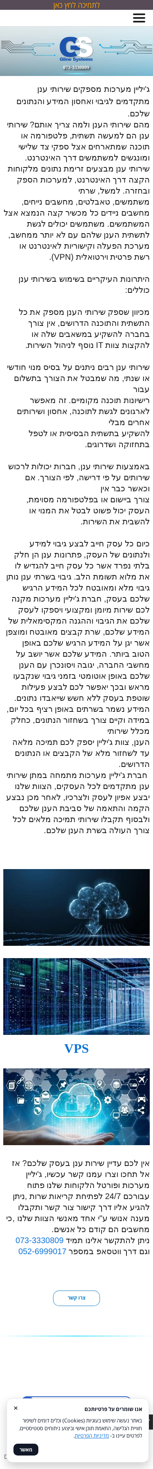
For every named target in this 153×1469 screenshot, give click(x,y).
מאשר (26, 1450)
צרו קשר (76, 1297)
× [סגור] (15, 1407)
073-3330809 (40, 1240)
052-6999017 (41, 1251)
